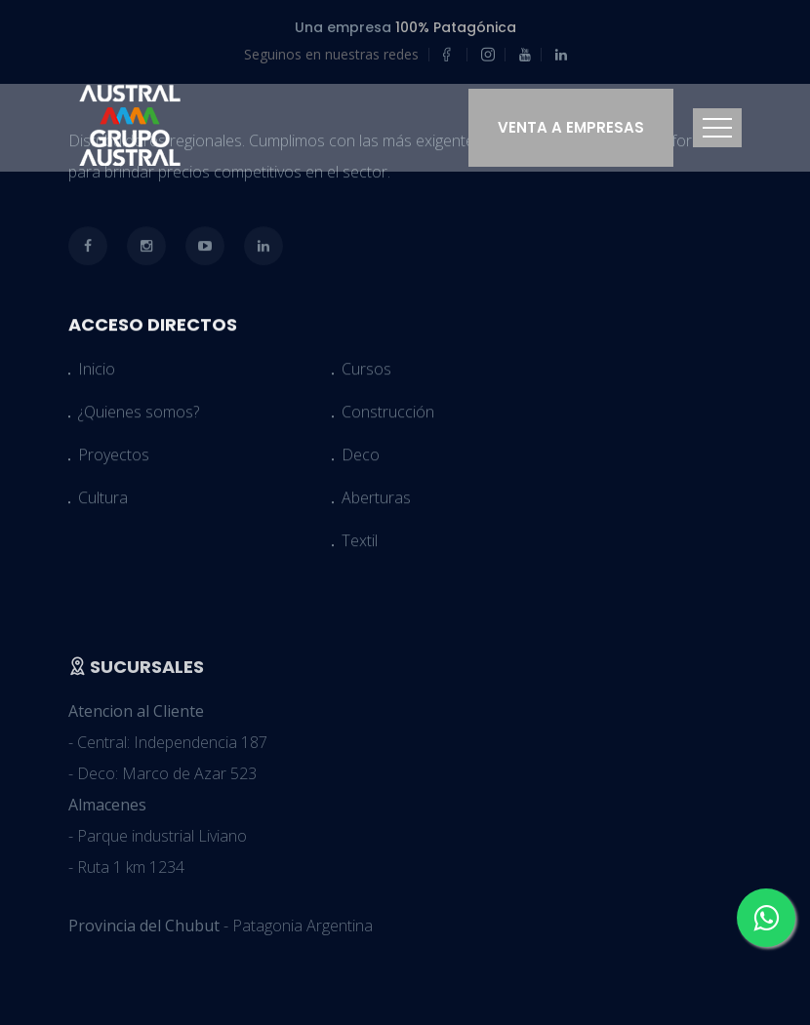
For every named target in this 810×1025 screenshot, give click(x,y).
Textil (360, 545)
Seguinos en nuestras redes (331, 54)
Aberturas (376, 502)
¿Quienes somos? (138, 416)
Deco (361, 459)
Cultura (103, 502)
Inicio (96, 373)
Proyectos (113, 459)
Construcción (388, 416)
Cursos (366, 373)
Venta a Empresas (571, 127)
